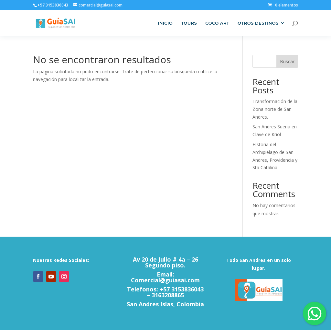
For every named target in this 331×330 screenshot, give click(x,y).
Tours (189, 23)
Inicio (165, 23)
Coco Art (217, 23)
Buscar (287, 61)
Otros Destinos (258, 23)
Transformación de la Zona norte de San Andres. (274, 109)
